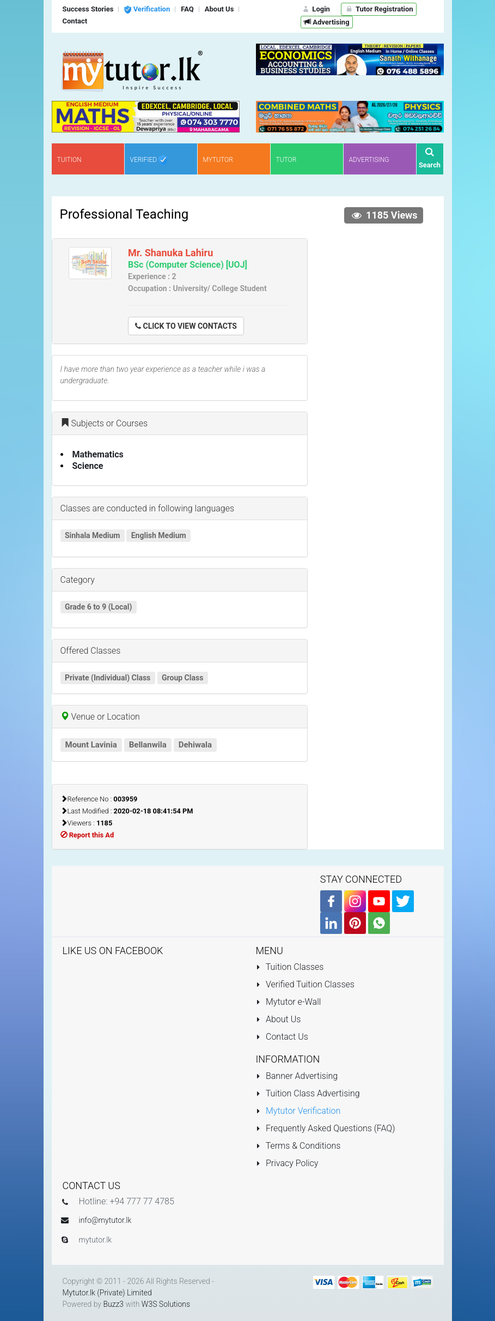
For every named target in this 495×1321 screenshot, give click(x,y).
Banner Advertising (297, 1076)
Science (87, 466)
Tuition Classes (290, 967)
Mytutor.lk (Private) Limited (107, 1292)
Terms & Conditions (298, 1146)
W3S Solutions (166, 1304)
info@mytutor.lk (105, 1220)
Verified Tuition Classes (305, 984)
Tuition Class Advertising (308, 1093)
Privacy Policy (287, 1163)
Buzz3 (113, 1304)
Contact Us (282, 1037)
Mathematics (98, 454)
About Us (278, 1019)
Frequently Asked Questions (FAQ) (325, 1128)
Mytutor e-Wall (288, 1002)
